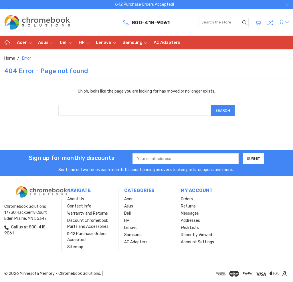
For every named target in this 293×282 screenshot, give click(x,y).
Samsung (134, 42)
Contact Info (79, 205)
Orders (187, 198)
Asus (46, 42)
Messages (190, 213)
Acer (24, 42)
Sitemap (75, 246)
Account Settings (197, 241)
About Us (75, 198)
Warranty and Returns (87, 213)
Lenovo (106, 42)
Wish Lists (190, 227)
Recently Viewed (196, 234)
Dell (66, 42)
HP (84, 42)
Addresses (190, 220)
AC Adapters (167, 42)
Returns (188, 205)
